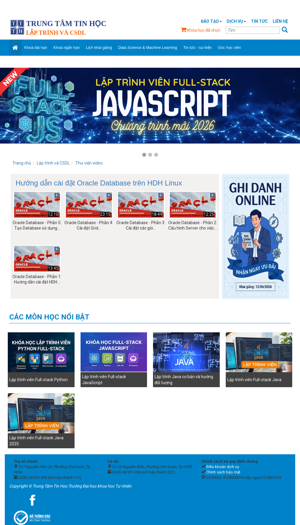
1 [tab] (144, 155)
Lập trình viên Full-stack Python (38, 379)
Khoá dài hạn (35, 47)
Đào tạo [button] (211, 21)
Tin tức (259, 21)
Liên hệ (280, 21)
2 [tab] (150, 155)
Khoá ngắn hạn (66, 47)
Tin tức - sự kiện (197, 47)
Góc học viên (229, 47)
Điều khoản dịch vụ (222, 466)
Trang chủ (21, 163)
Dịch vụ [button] (236, 21)
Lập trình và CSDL (53, 163)
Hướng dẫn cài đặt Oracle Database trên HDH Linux (99, 183)
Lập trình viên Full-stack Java (254, 379)
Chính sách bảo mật (223, 472)
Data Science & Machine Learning (147, 47)
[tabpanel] (150, 106)
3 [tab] (156, 155)
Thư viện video (89, 163)
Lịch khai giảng (99, 47)
